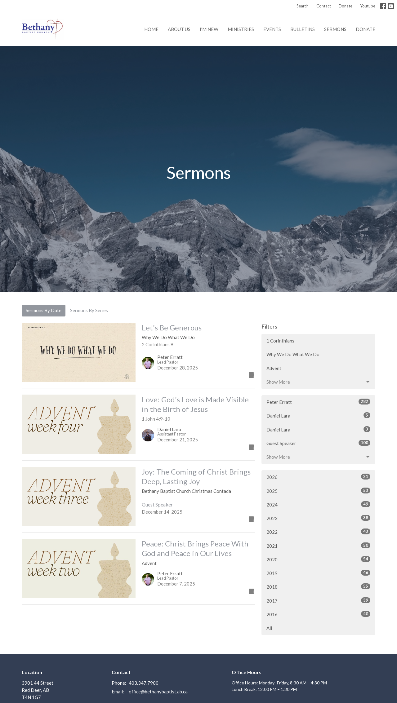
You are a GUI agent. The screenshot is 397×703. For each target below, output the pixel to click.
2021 (318, 545)
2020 (318, 559)
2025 (318, 491)
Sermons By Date (43, 310)
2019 (318, 573)
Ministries (241, 29)
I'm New (209, 29)
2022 (318, 531)
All (269, 628)
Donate (345, 5)
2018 (318, 586)
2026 (318, 477)
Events (272, 29)
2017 (318, 600)
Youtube (367, 5)
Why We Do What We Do (292, 354)
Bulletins (302, 29)
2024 (318, 504)
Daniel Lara (318, 415)
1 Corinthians (280, 340)
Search (303, 5)
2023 (318, 518)
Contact (323, 5)
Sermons (335, 29)
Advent (273, 368)
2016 (318, 614)
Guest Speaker (318, 443)
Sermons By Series (89, 310)
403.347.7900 (143, 683)
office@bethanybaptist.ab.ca (158, 691)
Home (151, 29)
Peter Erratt (318, 402)
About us (179, 29)
